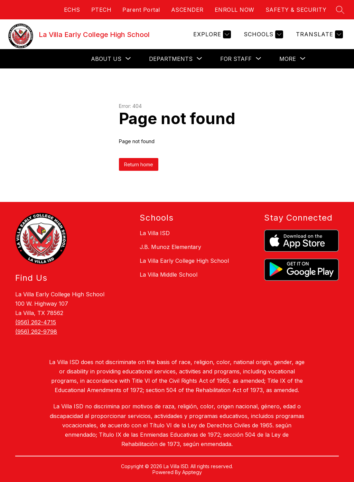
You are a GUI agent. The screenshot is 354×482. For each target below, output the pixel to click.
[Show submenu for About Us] (106, 59)
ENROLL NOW (234, 9)
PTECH (101, 9)
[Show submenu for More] (287, 59)
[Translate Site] (318, 34)
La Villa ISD (155, 233)
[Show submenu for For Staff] (236, 59)
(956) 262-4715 (35, 322)
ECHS (72, 9)
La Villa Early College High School (184, 260)
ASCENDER (187, 9)
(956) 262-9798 (36, 331)
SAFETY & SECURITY (296, 9)
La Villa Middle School (168, 274)
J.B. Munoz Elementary (170, 246)
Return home (138, 164)
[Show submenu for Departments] (171, 59)
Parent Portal (141, 9)
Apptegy (192, 472)
